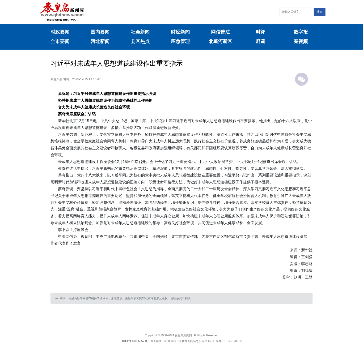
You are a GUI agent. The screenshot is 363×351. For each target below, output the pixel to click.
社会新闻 (140, 31)
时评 (260, 31)
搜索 (319, 11)
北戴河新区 (220, 41)
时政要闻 (60, 31)
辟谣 (260, 41)
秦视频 (301, 41)
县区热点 (140, 41)
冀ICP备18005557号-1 (136, 341)
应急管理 (180, 41)
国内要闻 (100, 31)
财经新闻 (180, 31)
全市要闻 (60, 41)
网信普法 (220, 31)
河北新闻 (100, 41)
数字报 (301, 31)
